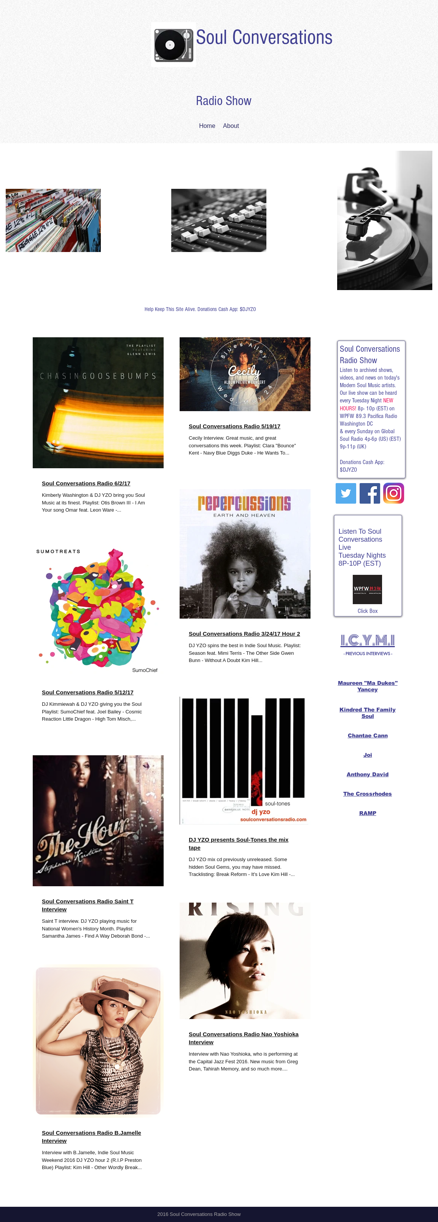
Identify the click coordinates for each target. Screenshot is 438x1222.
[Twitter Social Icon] (346, 493)
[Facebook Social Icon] (370, 493)
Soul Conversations (264, 37)
